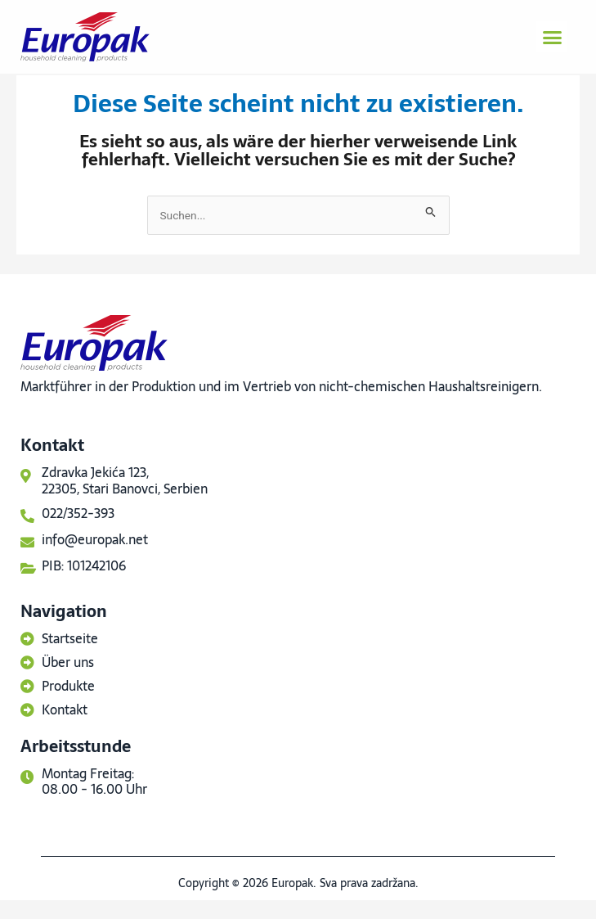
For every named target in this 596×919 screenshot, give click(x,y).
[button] (551, 36)
